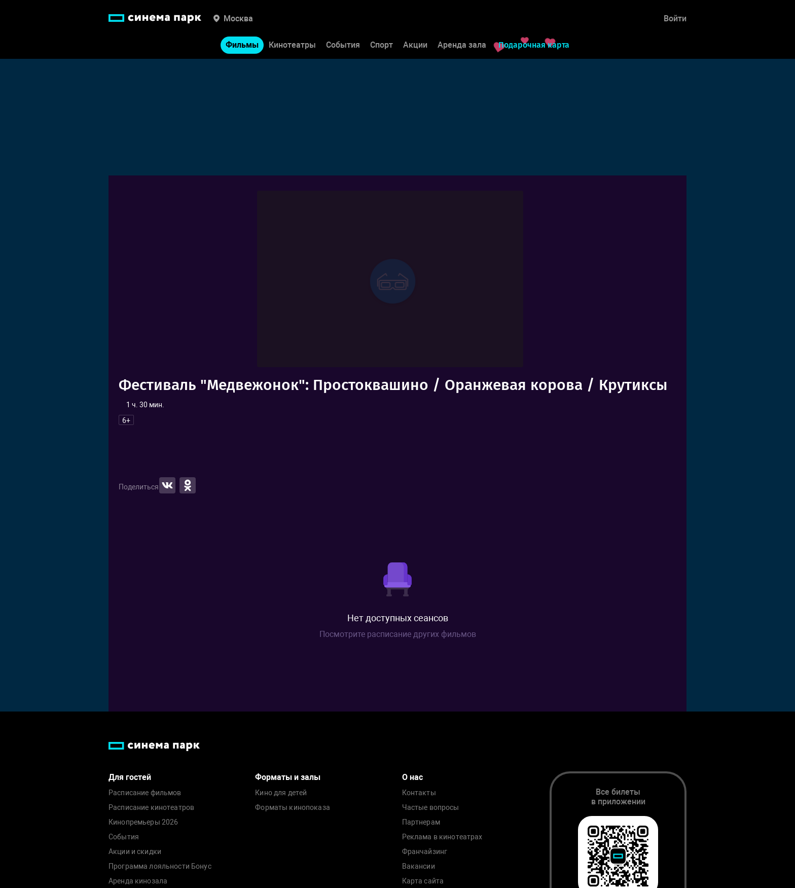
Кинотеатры (292, 45)
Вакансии (418, 866)
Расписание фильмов (145, 793)
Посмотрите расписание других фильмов (397, 634)
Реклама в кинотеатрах (442, 837)
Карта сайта (423, 881)
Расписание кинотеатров (151, 807)
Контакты (419, 793)
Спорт (381, 45)
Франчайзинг (425, 852)
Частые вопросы (430, 807)
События (343, 45)
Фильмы (242, 45)
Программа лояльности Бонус (160, 866)
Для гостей (130, 777)
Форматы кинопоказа (292, 807)
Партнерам (421, 822)
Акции (415, 45)
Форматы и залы (287, 777)
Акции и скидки (135, 852)
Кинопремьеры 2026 (143, 822)
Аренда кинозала (138, 881)
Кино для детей (281, 793)
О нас (412, 777)
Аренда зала (462, 45)
